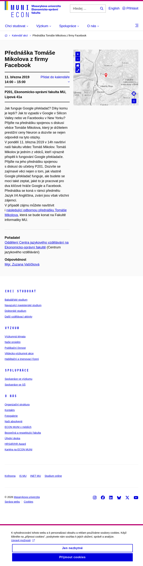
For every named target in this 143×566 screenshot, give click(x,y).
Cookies (28, 501)
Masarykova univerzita (27, 497)
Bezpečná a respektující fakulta (23, 432)
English (114, 8)
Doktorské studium (15, 310)
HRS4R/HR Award (15, 443)
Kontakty (10, 410)
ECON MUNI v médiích (18, 427)
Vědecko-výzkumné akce (19, 353)
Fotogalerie (11, 415)
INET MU (35, 475)
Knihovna (10, 475)
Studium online (53, 475)
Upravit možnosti (23, 541)
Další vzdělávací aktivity (18, 316)
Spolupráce (17, 370)
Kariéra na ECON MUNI (18, 449)
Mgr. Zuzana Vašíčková (22, 264)
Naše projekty (13, 342)
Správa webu (12, 501)
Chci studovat (20, 291)
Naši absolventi (13, 421)
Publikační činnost (15, 347)
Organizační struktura (17, 404)
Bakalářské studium (16, 299)
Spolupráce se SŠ (15, 384)
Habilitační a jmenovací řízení (22, 359)
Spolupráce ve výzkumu (18, 378)
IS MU (22, 475)
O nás (11, 396)
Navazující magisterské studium (23, 305)
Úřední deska (12, 438)
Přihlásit (130, 8)
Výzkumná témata (15, 336)
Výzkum (12, 328)
